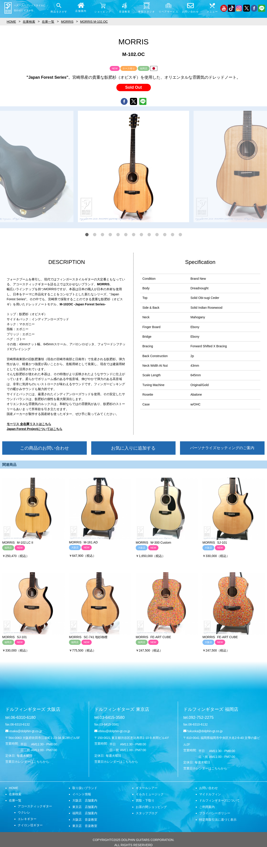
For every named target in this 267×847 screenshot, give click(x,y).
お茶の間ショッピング (151, 807)
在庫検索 (15, 794)
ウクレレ (24, 812)
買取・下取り (145, 800)
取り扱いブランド (84, 788)
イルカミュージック (150, 794)
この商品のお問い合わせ (44, 448)
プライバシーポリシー (214, 813)
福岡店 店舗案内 (84, 813)
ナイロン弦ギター (30, 825)
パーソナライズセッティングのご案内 (222, 448)
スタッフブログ (147, 813)
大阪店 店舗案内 (84, 800)
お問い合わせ (208, 788)
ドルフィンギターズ (32, 709)
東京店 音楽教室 (84, 826)
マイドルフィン (210, 794)
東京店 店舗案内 (84, 807)
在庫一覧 (15, 800)
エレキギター (27, 819)
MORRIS (67, 21)
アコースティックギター (35, 806)
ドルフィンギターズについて (219, 800)
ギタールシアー (147, 788)
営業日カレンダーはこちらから (27, 761)
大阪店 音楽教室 (84, 819)
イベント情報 (81, 794)
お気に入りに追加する (133, 448)
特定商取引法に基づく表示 (218, 819)
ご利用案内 (207, 807)
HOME (13, 788)
